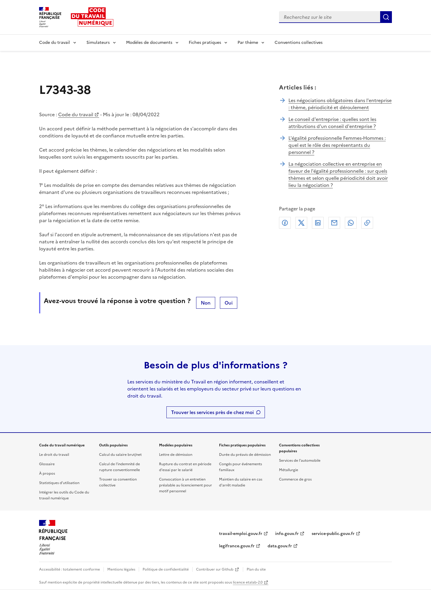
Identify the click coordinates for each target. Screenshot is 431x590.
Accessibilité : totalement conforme (69, 569)
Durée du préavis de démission (245, 454)
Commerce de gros (295, 479)
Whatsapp (351, 223)
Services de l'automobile (299, 460)
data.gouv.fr (280, 546)
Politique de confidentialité (166, 569)
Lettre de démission (175, 454)
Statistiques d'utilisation (59, 483)
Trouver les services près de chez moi (212, 412)
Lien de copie (367, 223)
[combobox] (329, 17)
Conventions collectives (299, 42)
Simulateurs (98, 42)
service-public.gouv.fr (333, 534)
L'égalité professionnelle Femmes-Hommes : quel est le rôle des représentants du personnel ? (337, 145)
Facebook (285, 223)
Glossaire (47, 464)
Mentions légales (121, 569)
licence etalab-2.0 (248, 582)
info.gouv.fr (287, 534)
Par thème (248, 42)
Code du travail (54, 42)
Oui (229, 302)
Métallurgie (288, 470)
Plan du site (256, 569)
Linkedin (318, 223)
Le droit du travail (54, 454)
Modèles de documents (149, 42)
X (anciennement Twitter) (301, 223)
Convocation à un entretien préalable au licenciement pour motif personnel (185, 485)
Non (206, 302)
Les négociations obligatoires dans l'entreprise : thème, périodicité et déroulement (340, 104)
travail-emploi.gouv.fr (240, 534)
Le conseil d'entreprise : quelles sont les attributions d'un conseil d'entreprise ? (332, 123)
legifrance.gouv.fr (237, 546)
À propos (47, 473)
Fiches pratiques (205, 42)
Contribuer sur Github (214, 569)
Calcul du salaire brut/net (120, 454)
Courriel (334, 223)
